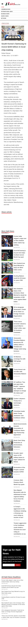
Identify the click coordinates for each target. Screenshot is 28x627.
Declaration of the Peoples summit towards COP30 (19, 470)
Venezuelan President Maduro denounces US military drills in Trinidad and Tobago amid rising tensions (20, 344)
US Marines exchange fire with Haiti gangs (19, 359)
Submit (17, 565)
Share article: (6, 212)
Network (3, 18)
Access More (4, 233)
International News (7, 11)
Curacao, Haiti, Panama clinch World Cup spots (19, 482)
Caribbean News (5, 9)
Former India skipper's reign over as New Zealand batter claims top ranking (20, 241)
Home (2, 7)
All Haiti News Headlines (11, 577)
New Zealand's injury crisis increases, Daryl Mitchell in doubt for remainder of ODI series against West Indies (20, 295)
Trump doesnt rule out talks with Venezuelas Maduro (20, 372)
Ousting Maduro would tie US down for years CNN (20, 278)
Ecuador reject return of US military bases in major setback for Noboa (19, 457)
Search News (5, 16)
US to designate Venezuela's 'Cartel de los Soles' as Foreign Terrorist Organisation (20, 312)
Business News (5, 13)
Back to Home (5, 23)
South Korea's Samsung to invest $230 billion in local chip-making (13, 47)
